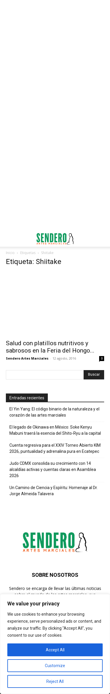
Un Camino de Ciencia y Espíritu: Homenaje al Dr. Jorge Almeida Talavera (53, 490)
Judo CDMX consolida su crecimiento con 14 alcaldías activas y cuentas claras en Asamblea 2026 (52, 469)
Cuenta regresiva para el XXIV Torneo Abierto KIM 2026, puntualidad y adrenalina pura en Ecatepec (55, 448)
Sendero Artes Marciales (27, 358)
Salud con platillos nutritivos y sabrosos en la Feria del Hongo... (50, 347)
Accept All (55, 650)
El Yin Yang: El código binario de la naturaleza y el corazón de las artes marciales (54, 412)
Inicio (10, 252)
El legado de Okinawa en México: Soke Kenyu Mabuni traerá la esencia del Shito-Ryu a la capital (55, 430)
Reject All (55, 681)
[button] (10, 239)
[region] (55, 644)
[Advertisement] (55, 58)
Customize (55, 665)
